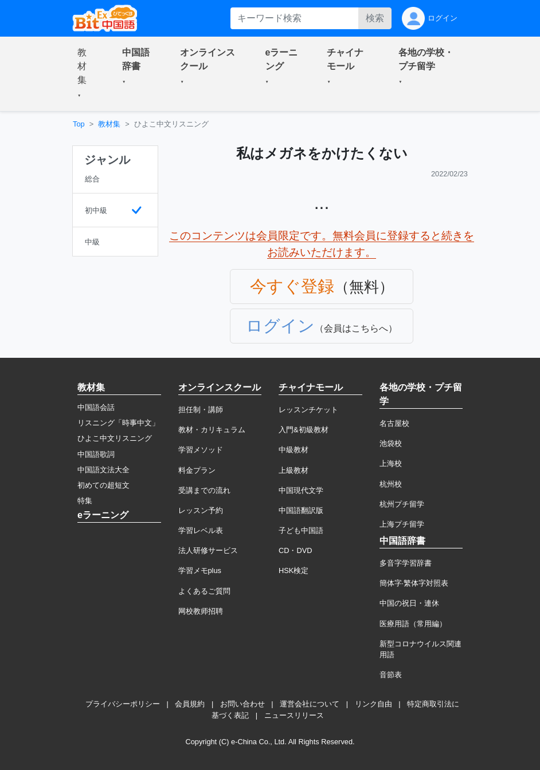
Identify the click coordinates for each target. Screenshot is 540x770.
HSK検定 (293, 570)
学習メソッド (200, 449)
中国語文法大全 (103, 469)
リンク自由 (373, 704)
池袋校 (390, 443)
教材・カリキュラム (211, 429)
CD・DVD (295, 550)
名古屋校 (394, 423)
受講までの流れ (204, 490)
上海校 (390, 463)
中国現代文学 (301, 490)
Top (79, 124)
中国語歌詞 (96, 454)
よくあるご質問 (204, 591)
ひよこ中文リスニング (114, 438)
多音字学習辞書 (405, 563)
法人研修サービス (208, 550)
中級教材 (293, 449)
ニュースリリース (294, 715)
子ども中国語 (301, 530)
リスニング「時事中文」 (118, 422)
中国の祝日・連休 (409, 603)
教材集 (109, 124)
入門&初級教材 (303, 429)
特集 (84, 500)
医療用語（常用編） (413, 623)
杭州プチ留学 (401, 504)
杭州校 (390, 484)
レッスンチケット (308, 409)
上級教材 (293, 470)
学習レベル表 (200, 530)
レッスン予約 (200, 510)
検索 (375, 18)
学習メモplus (199, 570)
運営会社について (309, 704)
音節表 (390, 674)
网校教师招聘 (200, 611)
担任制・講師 (200, 409)
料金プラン (197, 470)
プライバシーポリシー (122, 704)
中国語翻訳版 (301, 510)
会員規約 (190, 704)
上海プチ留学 (401, 524)
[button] (86, 74)
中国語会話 (96, 407)
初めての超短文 (103, 485)
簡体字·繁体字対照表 (414, 583)
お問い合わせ (242, 704)
